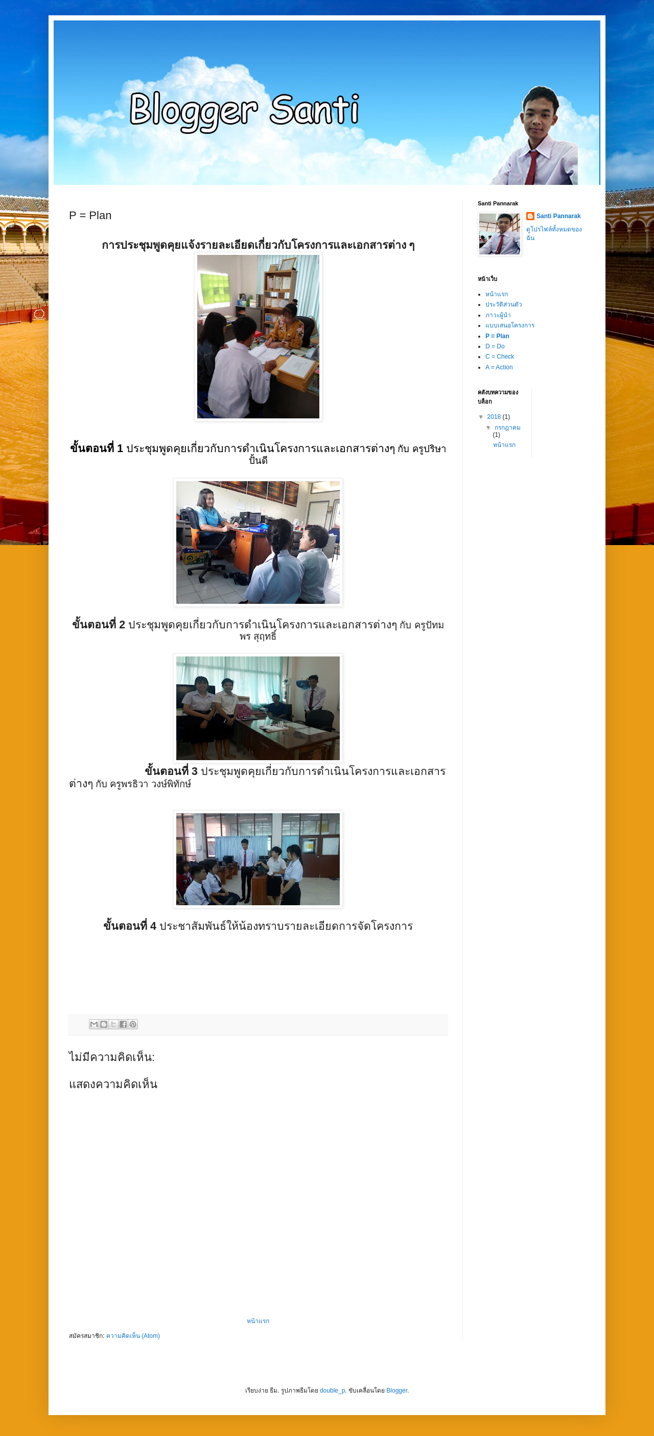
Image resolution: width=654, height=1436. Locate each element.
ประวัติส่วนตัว (503, 304)
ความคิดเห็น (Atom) (133, 1335)
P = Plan (497, 336)
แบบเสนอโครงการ (509, 325)
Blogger (396, 1390)
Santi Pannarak (558, 216)
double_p (332, 1390)
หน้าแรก (258, 1321)
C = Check (499, 356)
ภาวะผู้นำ (498, 315)
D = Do (495, 346)
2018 (495, 416)
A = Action (499, 367)
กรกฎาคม (508, 427)
